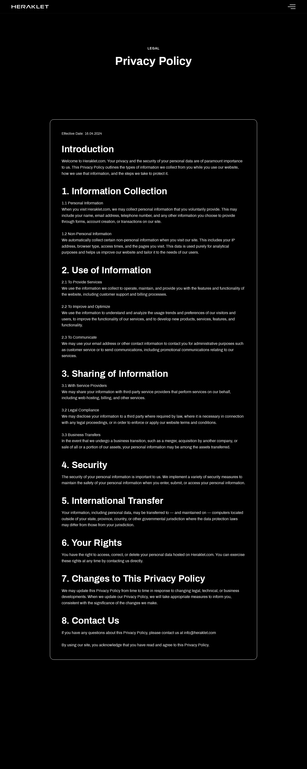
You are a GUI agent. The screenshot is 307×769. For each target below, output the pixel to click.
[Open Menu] (291, 7)
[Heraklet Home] (30, 6)
